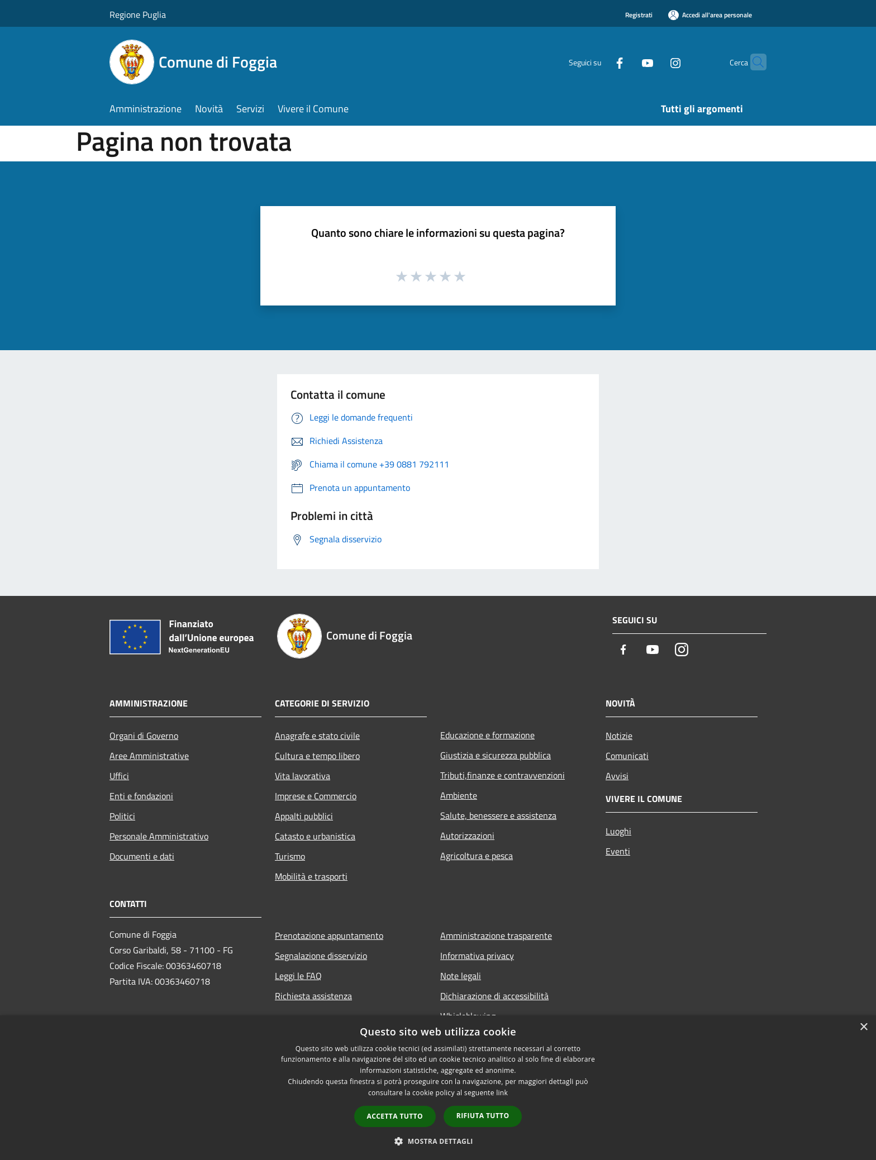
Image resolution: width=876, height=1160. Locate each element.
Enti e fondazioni (141, 796)
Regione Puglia (138, 14)
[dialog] (438, 1087)
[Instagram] (653, 61)
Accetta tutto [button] (395, 1116)
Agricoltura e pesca (476, 855)
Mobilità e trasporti (311, 876)
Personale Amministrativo (159, 836)
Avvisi (617, 775)
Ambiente (458, 795)
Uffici (119, 775)
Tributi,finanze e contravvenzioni (502, 775)
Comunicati (627, 755)
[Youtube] (626, 61)
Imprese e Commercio (315, 796)
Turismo (290, 856)
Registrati (639, 14)
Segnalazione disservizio (321, 955)
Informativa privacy (477, 955)
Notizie (619, 735)
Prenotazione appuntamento (329, 935)
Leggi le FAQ (298, 975)
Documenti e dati (142, 856)
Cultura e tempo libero (317, 755)
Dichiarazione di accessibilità (494, 996)
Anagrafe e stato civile (317, 735)
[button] (438, 1141)
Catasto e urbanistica (315, 836)
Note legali (460, 975)
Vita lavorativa (302, 775)
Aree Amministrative (149, 755)
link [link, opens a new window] (502, 1092)
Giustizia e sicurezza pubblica (495, 755)
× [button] (863, 1027)
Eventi (618, 851)
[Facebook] (598, 61)
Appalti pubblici (304, 816)
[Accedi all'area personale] (710, 15)
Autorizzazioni (467, 835)
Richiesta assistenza (313, 996)
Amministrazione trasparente (496, 935)
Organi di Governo (144, 735)
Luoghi (618, 831)
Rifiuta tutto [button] (483, 1115)
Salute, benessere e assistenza (498, 815)
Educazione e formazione (487, 735)
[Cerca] (753, 62)
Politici (122, 816)
